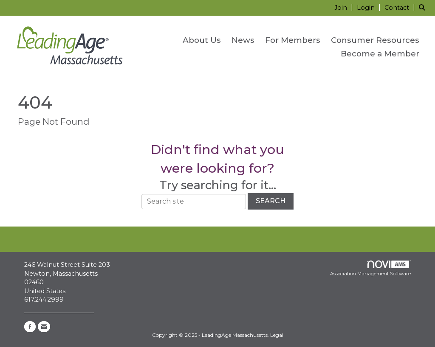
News (243, 40)
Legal (276, 335)
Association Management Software (370, 268)
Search (270, 201)
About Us (202, 40)
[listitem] (344, 7)
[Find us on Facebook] (30, 326)
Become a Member (380, 54)
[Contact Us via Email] (44, 326)
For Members (292, 40)
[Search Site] (424, 7)
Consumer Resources (375, 40)
